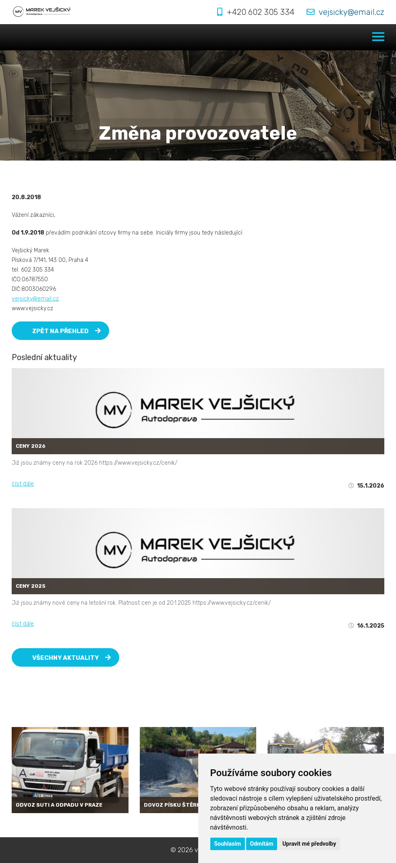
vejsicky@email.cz (351, 12)
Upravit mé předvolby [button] (309, 843)
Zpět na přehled (66, 331)
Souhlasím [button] (227, 843)
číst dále (23, 483)
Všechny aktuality (71, 657)
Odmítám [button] (262, 843)
